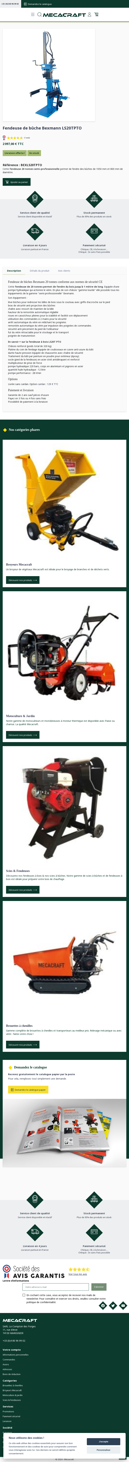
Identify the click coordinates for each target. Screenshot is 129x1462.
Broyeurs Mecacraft (19, 564)
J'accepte (103, 1441)
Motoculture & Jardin (20, 716)
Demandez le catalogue (38, 4)
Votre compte (12, 1349)
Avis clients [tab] (64, 270)
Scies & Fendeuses (18, 871)
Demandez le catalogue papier (28, 1089)
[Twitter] (113, 1305)
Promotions (8, 1411)
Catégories (10, 1380)
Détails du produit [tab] (39, 270)
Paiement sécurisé (11, 1416)
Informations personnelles (16, 1354)
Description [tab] (14, 270)
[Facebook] (103, 1305)
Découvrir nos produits (23, 580)
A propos (7, 1432)
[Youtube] (123, 1305)
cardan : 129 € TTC (48, 384)
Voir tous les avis (78, 1274)
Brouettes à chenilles (19, 1025)
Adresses (7, 1369)
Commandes (9, 1359)
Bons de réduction (11, 1374)
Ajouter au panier (16, 182)
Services (8, 1406)
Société (7, 1427)
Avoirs (6, 1364)
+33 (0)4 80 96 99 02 (10, 4)
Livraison (7, 1421)
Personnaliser (103, 1450)
